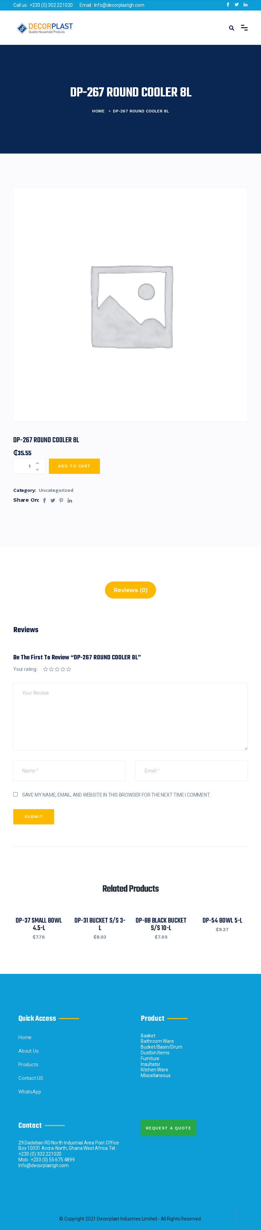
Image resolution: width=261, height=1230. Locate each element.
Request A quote (168, 1128)
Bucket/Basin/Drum (161, 1047)
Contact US (30, 1078)
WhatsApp (29, 1092)
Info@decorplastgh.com (119, 5)
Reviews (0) (131, 589)
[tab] (131, 590)
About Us (28, 1051)
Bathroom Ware (157, 1041)
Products (28, 1065)
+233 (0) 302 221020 (51, 5)
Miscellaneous (155, 1075)
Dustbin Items (155, 1052)
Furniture (150, 1058)
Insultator (150, 1064)
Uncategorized (56, 490)
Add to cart (74, 466)
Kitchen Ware (154, 1069)
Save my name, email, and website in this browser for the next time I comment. (116, 795)
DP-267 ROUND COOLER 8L (46, 440)
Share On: (26, 500)
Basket (148, 1035)
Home (98, 111)
